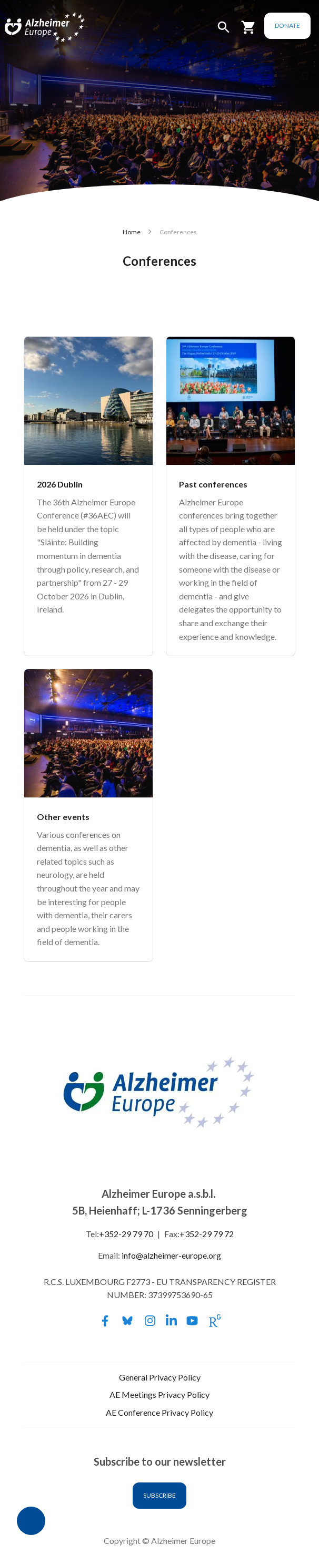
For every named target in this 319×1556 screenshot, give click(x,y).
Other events (63, 817)
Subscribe (159, 1495)
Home (132, 232)
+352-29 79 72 (207, 1234)
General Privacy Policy (160, 1377)
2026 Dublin (60, 484)
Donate (287, 25)
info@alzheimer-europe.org (171, 1255)
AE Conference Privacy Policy (159, 1412)
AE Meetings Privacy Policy (159, 1394)
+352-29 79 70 (126, 1234)
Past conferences (213, 484)
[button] (224, 32)
